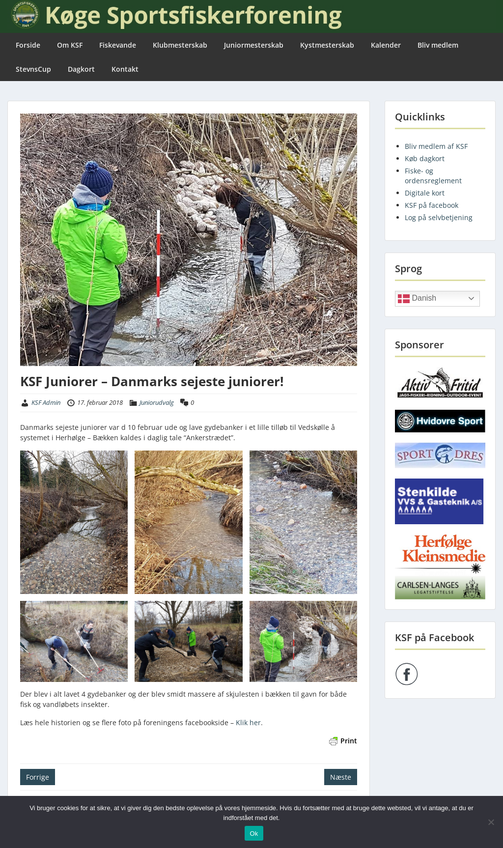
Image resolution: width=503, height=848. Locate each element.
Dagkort (81, 69)
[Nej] (491, 822)
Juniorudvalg (157, 402)
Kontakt (125, 69)
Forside (28, 45)
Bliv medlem (438, 45)
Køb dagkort (425, 158)
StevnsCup (33, 69)
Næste (340, 777)
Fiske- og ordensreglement (433, 175)
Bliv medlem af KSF (436, 146)
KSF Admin (45, 402)
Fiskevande (117, 45)
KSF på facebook (431, 205)
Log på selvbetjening (439, 217)
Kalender (386, 45)
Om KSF (70, 45)
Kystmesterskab (327, 45)
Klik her (248, 722)
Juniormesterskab (253, 45)
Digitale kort (425, 193)
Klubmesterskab (180, 45)
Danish (417, 299)
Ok (254, 833)
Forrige (37, 777)
